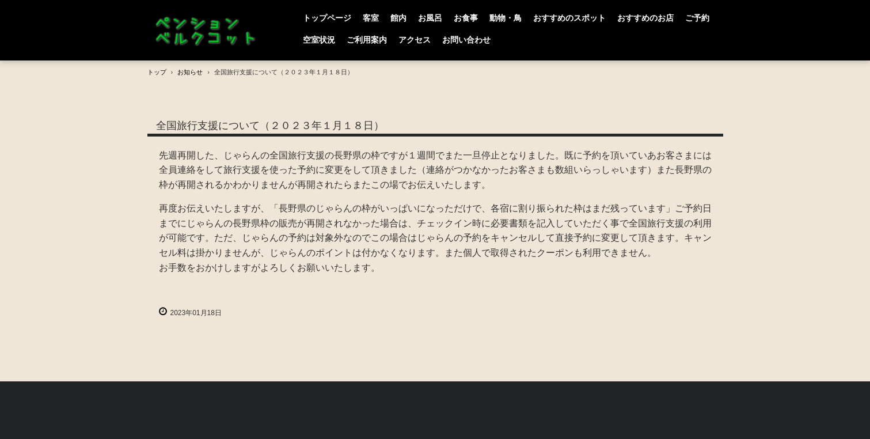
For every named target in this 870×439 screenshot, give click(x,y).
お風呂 (430, 17)
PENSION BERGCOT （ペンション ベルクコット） (207, 30)
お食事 (466, 17)
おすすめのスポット (569, 17)
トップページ (327, 17)
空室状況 (319, 39)
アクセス (414, 39)
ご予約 (697, 17)
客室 (371, 17)
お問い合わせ (466, 39)
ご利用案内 (367, 39)
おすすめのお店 (645, 17)
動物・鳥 (505, 17)
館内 (398, 17)
